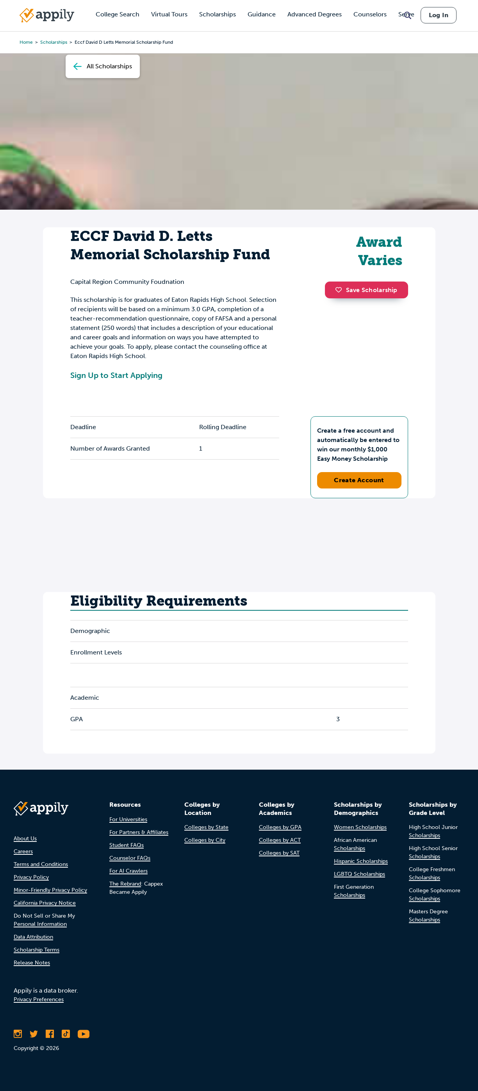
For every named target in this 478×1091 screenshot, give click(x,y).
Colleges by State (206, 827)
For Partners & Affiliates (138, 832)
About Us (25, 838)
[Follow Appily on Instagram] (18, 1034)
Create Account (359, 480)
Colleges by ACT (280, 840)
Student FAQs (126, 845)
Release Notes (32, 962)
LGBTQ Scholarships (359, 874)
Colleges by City (204, 840)
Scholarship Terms (36, 950)
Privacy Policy (31, 877)
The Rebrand (125, 884)
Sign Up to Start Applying (116, 375)
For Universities (128, 819)
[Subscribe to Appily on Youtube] (83, 1034)
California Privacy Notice (45, 903)
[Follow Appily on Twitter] (34, 1034)
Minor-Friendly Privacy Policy (50, 890)
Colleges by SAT (279, 853)
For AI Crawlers (128, 871)
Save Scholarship (366, 290)
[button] (340, 290)
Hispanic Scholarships (361, 861)
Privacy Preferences (39, 999)
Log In (438, 15)
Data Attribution (33, 937)
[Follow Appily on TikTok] (66, 1034)
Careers (23, 851)
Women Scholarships (360, 827)
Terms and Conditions (41, 864)
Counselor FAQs (129, 858)
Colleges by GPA (280, 827)
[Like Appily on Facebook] (50, 1034)
